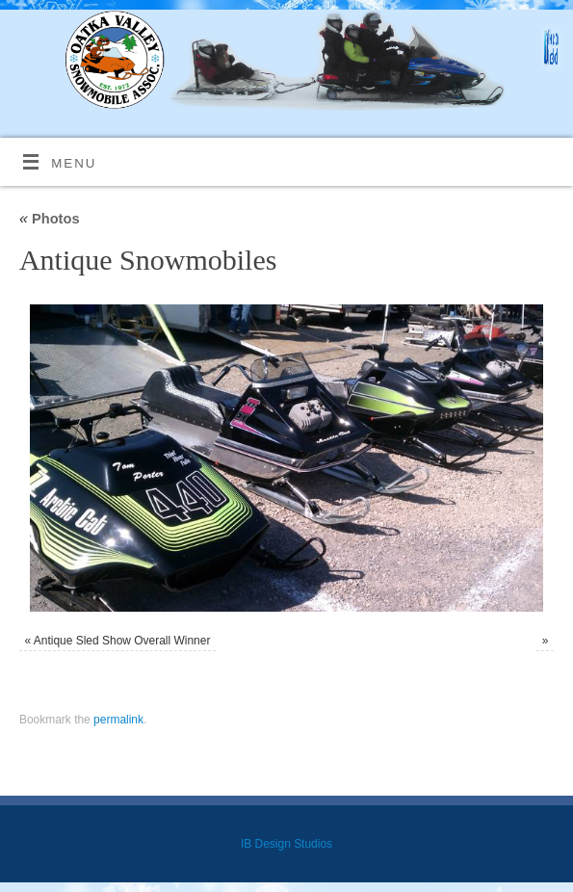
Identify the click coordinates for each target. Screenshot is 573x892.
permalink (118, 719)
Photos (49, 218)
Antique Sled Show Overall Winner (122, 640)
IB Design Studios (286, 844)
